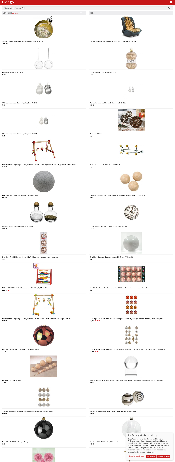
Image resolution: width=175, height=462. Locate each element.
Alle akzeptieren (164, 456)
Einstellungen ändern (136, 456)
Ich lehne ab (151, 456)
